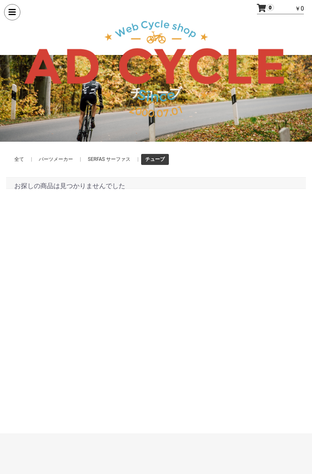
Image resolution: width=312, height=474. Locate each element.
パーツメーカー (56, 159)
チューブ (155, 159)
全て (19, 159)
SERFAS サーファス (109, 159)
